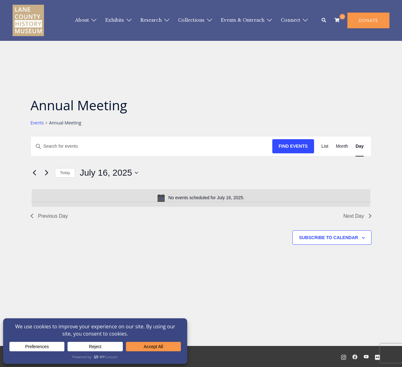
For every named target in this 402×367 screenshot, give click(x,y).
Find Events (293, 146)
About (82, 20)
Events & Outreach (242, 20)
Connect (290, 20)
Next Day (357, 216)
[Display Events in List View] (325, 146)
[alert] (201, 198)
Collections (191, 20)
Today (65, 173)
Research (151, 20)
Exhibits (114, 20)
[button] (324, 20)
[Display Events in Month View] (342, 146)
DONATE (368, 20)
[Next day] (46, 173)
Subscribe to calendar (328, 237)
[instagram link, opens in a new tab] (343, 356)
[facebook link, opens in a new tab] (354, 356)
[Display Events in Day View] (360, 146)
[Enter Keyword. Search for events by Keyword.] (151, 146)
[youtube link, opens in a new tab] (366, 356)
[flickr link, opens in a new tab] (377, 356)
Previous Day (49, 216)
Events (37, 123)
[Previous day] (34, 173)
